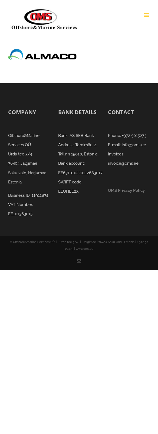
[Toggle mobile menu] (147, 15)
